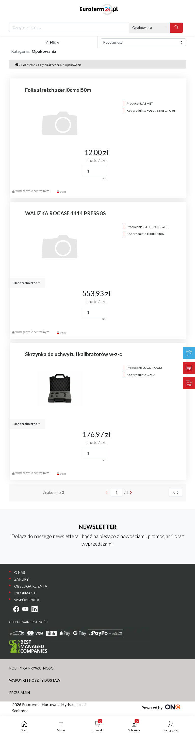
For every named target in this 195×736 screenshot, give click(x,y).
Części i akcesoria (50, 65)
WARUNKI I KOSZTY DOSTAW (34, 680)
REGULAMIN (19, 692)
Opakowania (73, 65)
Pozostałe (28, 65)
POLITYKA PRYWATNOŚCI (32, 668)
